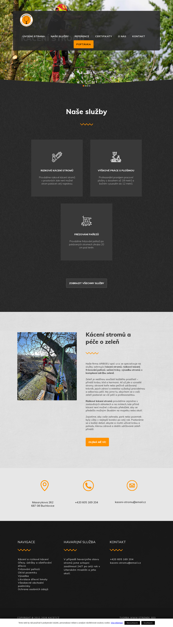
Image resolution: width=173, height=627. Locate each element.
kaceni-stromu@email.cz (130, 502)
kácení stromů (113, 366)
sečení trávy (113, 369)
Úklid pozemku (27, 572)
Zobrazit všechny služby (86, 283)
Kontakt (138, 36)
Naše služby (60, 36)
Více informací (117, 623)
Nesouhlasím (132, 623)
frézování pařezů (95, 369)
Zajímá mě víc (97, 442)
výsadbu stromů (131, 369)
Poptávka (83, 44)
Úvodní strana (34, 36)
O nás (122, 36)
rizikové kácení (131, 366)
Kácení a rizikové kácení (33, 559)
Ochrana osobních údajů (33, 589)
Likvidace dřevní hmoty (33, 579)
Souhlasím (148, 623)
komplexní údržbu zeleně (100, 373)
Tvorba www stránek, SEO (137, 617)
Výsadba (23, 575)
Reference (82, 36)
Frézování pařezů (29, 569)
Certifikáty (103, 36)
